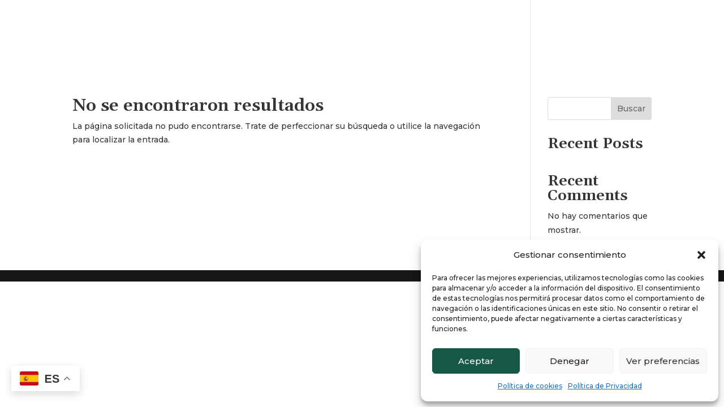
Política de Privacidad (605, 386)
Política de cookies (530, 386)
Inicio (560, 32)
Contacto (686, 32)
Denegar (569, 361)
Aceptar (476, 361)
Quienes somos (619, 32)
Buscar (631, 108)
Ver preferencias (663, 361)
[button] (701, 255)
